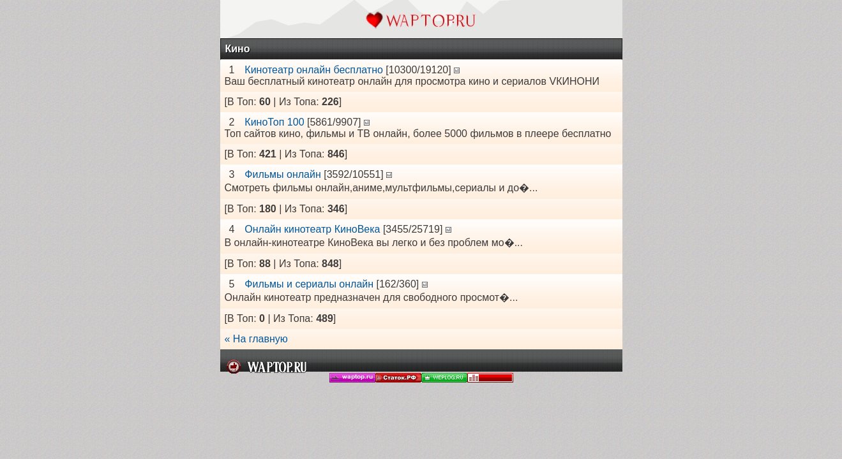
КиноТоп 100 (274, 122)
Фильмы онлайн (282, 174)
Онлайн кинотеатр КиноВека (312, 229)
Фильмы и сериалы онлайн (308, 284)
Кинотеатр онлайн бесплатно (313, 69)
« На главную (256, 338)
